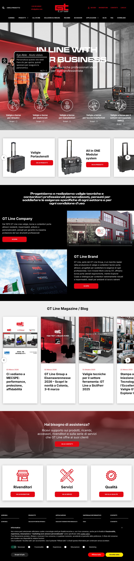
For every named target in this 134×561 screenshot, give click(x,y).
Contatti (113, 521)
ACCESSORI (78, 18)
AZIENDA (4, 521)
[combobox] (17, 7)
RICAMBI (67, 18)
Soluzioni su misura (52, 18)
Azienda (11, 18)
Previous (3, 157)
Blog (105, 18)
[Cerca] (3, 7)
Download (121, 18)
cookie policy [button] (85, 534)
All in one (36, 18)
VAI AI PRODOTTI (42, 163)
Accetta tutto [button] (114, 555)
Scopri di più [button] (20, 555)
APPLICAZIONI (92, 18)
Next (127, 157)
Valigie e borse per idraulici (66, 521)
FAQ (111, 18)
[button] (4, 74)
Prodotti (23, 18)
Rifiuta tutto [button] (96, 555)
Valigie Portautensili (36, 521)
